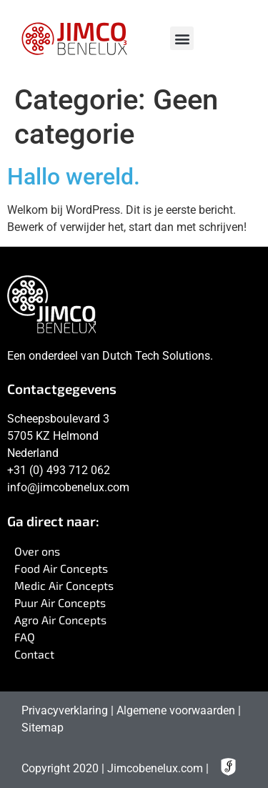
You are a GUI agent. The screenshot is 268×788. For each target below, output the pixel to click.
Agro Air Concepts (60, 619)
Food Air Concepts (61, 568)
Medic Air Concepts (64, 585)
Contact (34, 654)
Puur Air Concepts (60, 602)
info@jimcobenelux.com (68, 487)
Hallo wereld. (73, 176)
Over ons (37, 551)
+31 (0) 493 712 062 (58, 470)
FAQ (24, 637)
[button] (182, 38)
